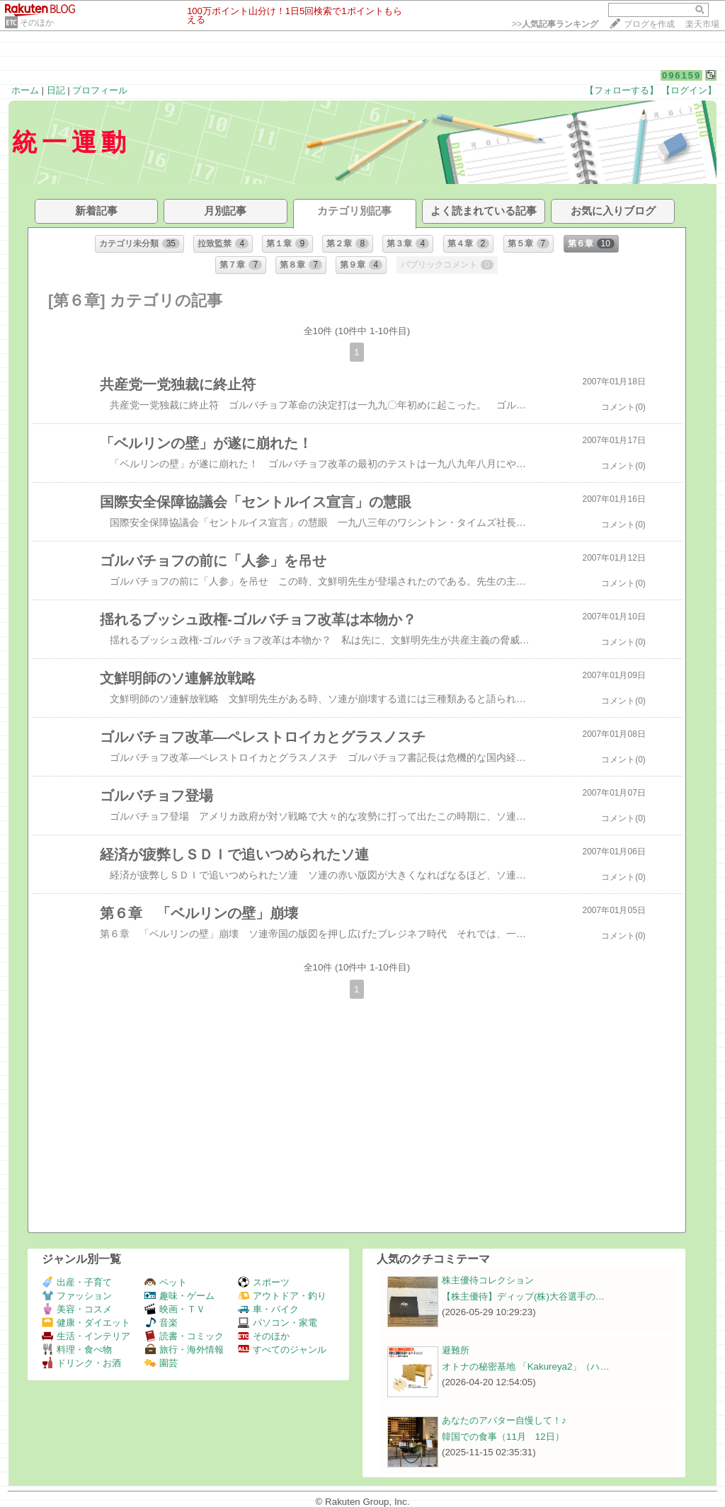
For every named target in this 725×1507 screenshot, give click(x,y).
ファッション (77, 1295)
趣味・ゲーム (179, 1295)
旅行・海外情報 (184, 1349)
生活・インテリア (86, 1336)
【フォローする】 (621, 90)
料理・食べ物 (77, 1349)
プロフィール (99, 90)
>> (555, 24)
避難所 (455, 1350)
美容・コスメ (77, 1309)
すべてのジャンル (282, 1349)
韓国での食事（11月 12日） (503, 1436)
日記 (56, 90)
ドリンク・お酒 (81, 1363)
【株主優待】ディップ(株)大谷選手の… (523, 1296)
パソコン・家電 (277, 1322)
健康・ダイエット (86, 1322)
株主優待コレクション (488, 1280)
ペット (165, 1282)
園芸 (161, 1363)
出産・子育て (77, 1282)
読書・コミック (184, 1336)
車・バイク (268, 1309)
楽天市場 (702, 24)
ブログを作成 (649, 24)
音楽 (161, 1322)
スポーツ (264, 1282)
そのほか (37, 23)
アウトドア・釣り (282, 1295)
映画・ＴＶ (174, 1309)
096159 (681, 75)
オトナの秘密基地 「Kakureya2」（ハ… (526, 1366)
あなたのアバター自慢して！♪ (504, 1420)
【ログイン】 (689, 90)
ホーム (25, 90)
